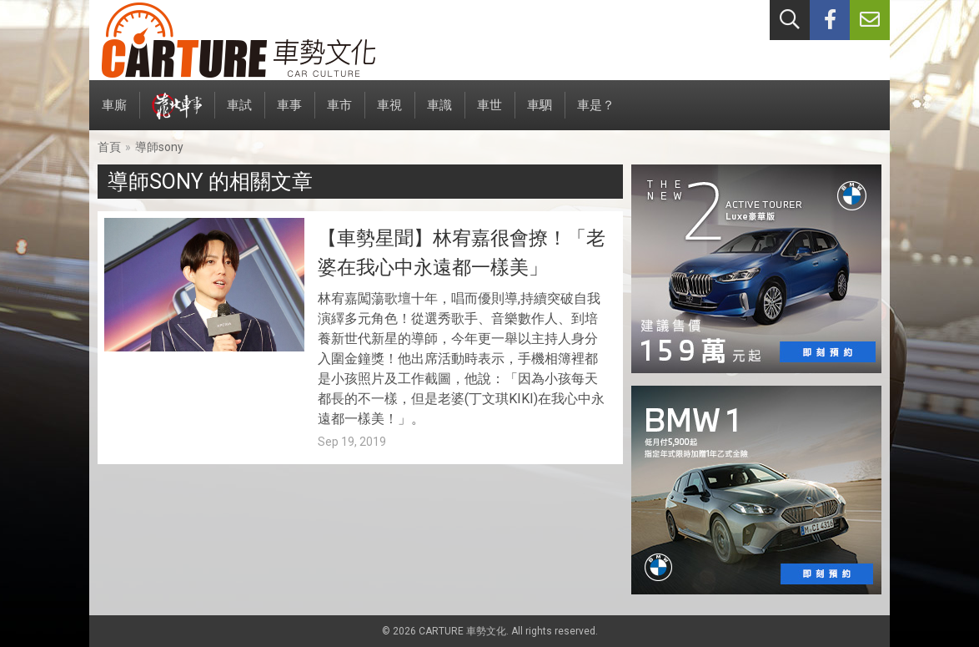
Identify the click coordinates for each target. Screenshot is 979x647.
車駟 (540, 114)
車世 (489, 114)
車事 (289, 114)
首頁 (109, 147)
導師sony (159, 147)
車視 (389, 114)
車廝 (114, 114)
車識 (439, 114)
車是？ (596, 114)
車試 (239, 114)
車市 (339, 114)
